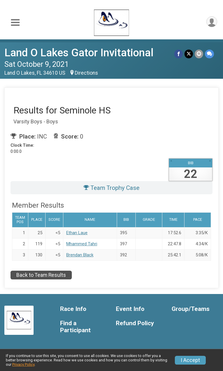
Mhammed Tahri (81, 243)
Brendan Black (79, 255)
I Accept (190, 360)
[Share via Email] (199, 54)
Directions (86, 73)
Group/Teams (191, 309)
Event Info (130, 309)
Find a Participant (75, 327)
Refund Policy (135, 323)
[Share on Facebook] (178, 54)
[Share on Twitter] (188, 54)
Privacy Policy (23, 364)
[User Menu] (211, 21)
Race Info (73, 309)
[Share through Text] (209, 54)
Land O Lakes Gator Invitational (79, 52)
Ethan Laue (77, 232)
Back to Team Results (41, 275)
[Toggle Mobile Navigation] (15, 23)
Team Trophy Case (111, 187)
